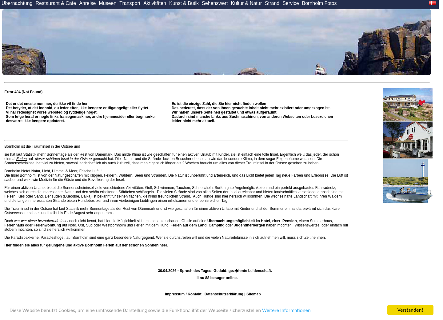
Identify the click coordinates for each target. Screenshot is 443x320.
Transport (129, 3)
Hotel (265, 221)
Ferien (21, 159)
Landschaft (302, 196)
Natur (128, 159)
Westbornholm (114, 225)
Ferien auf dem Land (188, 225)
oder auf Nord (40, 225)
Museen (107, 3)
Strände (154, 159)
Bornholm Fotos (319, 3)
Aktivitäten (154, 3)
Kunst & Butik (184, 3)
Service (290, 3)
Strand (272, 3)
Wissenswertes (307, 225)
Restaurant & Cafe (56, 3)
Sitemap (253, 294)
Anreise (87, 3)
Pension (289, 221)
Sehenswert (215, 3)
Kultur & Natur (246, 3)
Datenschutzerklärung (224, 294)
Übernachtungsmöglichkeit (231, 221)
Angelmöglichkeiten (250, 188)
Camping (216, 225)
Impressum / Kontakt (183, 294)
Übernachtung (17, 3)
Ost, (81, 225)
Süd (89, 225)
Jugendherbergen (249, 225)
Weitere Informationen (286, 310)
